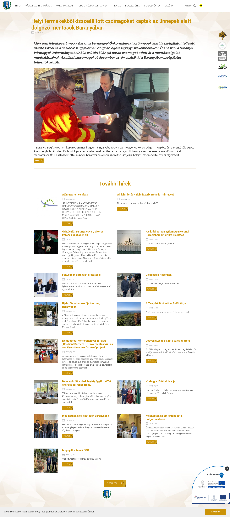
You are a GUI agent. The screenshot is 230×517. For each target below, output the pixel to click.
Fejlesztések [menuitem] (132, 6)
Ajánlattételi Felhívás (75, 194)
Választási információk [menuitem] (38, 6)
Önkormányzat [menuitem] (64, 6)
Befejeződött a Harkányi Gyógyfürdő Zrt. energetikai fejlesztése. (87, 383)
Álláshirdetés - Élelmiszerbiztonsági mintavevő (145, 194)
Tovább (67, 224)
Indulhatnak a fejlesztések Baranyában (85, 415)
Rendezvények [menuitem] (152, 6)
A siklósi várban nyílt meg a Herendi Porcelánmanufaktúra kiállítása (167, 233)
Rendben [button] (215, 512)
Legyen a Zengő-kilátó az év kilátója (168, 340)
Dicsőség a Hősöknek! (159, 274)
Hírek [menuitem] (18, 6)
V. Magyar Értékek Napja (160, 381)
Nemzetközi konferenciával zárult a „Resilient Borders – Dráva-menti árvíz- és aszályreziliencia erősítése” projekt (87, 344)
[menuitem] (222, 35)
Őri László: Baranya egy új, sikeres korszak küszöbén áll (82, 233)
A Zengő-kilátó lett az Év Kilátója (166, 303)
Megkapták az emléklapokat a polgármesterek (164, 417)
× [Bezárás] (227, 468)
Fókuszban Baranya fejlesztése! (81, 274)
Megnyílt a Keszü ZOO (75, 450)
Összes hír (114, 483)
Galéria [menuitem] (169, 6)
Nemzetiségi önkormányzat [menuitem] (93, 6)
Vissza (38, 161)
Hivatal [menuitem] (117, 6)
